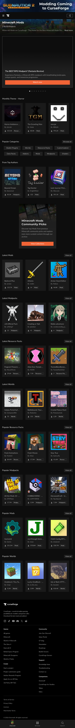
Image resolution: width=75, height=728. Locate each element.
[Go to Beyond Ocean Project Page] (12, 182)
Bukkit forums (44, 652)
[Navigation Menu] (3, 15)
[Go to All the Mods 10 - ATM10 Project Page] (12, 490)
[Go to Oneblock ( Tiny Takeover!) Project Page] (12, 576)
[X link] (21, 621)
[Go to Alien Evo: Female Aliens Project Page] (35, 361)
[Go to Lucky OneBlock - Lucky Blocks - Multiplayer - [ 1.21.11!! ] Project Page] (35, 576)
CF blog (41, 641)
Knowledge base (44, 664)
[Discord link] (17, 621)
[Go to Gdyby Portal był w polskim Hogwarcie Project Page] (12, 404)
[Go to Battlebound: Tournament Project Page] (35, 404)
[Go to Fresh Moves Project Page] (35, 447)
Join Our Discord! (45, 633)
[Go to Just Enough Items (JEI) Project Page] (35, 533)
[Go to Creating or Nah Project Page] (35, 318)
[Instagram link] (5, 621)
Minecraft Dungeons (11, 655)
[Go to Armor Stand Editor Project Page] (59, 275)
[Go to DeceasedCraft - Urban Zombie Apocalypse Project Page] (59, 490)
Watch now (37, 82)
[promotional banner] (37, 6)
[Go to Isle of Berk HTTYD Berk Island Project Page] (59, 576)
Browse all (67, 142)
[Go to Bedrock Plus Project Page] (12, 275)
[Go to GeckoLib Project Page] (12, 533)
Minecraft (7, 637)
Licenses (6, 707)
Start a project (8, 668)
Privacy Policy (8, 703)
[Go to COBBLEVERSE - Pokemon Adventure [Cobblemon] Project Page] (35, 490)
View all (68, 255)
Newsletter (42, 644)
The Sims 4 (7, 644)
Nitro (40, 692)
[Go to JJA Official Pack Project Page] (12, 318)
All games (7, 633)
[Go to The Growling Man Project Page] (35, 118)
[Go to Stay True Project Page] (59, 447)
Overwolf (42, 681)
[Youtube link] (13, 621)
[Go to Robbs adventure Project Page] (59, 318)
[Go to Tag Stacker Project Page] (35, 182)
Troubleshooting (44, 668)
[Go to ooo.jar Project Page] (59, 118)
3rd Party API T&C (10, 683)
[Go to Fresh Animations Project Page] (12, 447)
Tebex (41, 688)
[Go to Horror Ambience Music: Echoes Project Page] (12, 118)
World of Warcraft (10, 641)
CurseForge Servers (45, 655)
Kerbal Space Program (11, 652)
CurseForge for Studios (47, 684)
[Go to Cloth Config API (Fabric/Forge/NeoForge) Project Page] (59, 533)
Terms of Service (9, 699)
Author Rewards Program (12, 675)
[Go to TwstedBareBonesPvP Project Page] (59, 361)
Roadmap (42, 648)
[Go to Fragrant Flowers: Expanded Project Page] (12, 361)
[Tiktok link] (9, 621)
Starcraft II (7, 648)
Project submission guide (12, 672)
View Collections (37, 244)
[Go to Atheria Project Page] (35, 275)
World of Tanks (9, 659)
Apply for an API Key (11, 679)
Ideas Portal (43, 637)
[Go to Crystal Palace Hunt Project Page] (59, 404)
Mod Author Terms (9, 711)
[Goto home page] (8, 15)
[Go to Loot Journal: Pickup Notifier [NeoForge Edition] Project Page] (59, 182)
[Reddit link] (26, 621)
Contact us (42, 672)
